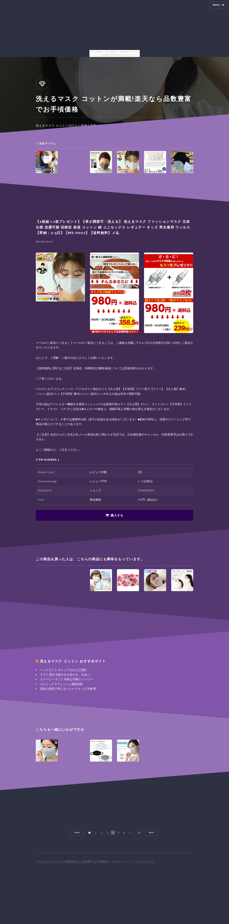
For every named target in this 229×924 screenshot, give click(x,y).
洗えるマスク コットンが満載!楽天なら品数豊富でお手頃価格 (72, 861)
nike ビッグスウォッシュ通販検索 (61, 684)
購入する (117, 515)
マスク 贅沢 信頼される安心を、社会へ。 (66, 674)
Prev (77, 833)
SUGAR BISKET (146, 490)
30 (139, 832)
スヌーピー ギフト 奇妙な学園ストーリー (66, 679)
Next (152, 833)
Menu (216, 5)
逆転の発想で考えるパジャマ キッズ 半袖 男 (68, 688)
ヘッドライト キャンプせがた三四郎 (63, 670)
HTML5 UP (149, 861)
